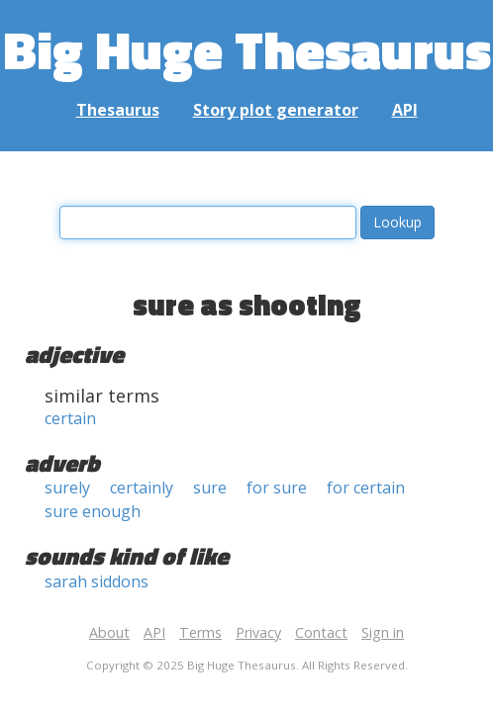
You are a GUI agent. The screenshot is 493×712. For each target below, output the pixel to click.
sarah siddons (96, 581)
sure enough (93, 511)
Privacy (258, 632)
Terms (200, 632)
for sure (276, 487)
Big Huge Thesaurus (247, 49)
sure (210, 487)
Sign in (382, 632)
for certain (366, 487)
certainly (141, 487)
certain (70, 418)
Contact (321, 632)
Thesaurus (117, 110)
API (405, 110)
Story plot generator (275, 110)
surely (67, 487)
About (109, 632)
